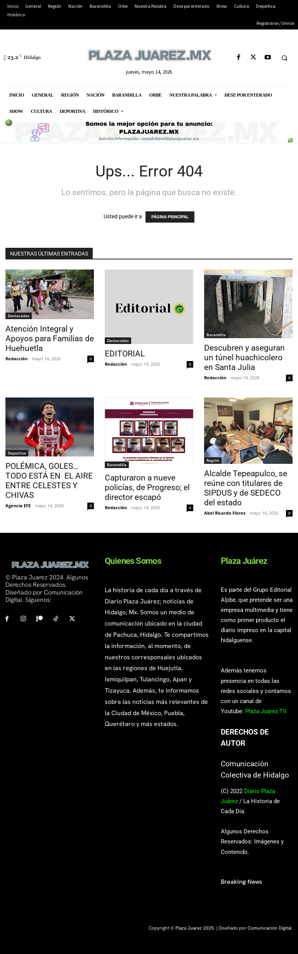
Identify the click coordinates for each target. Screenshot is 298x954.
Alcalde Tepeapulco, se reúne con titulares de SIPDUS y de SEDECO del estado (245, 488)
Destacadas (18, 315)
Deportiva (17, 453)
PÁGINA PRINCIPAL (170, 216)
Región (212, 460)
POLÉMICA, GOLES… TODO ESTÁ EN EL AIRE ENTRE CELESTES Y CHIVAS (49, 480)
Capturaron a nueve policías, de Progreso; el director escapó (147, 487)
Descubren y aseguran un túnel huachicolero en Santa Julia (244, 357)
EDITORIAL (125, 353)
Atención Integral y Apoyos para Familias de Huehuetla (49, 338)
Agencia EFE (18, 505)
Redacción (16, 358)
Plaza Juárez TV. (266, 711)
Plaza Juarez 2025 (194, 928)
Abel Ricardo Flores (224, 513)
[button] (284, 57)
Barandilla (216, 334)
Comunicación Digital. (270, 928)
